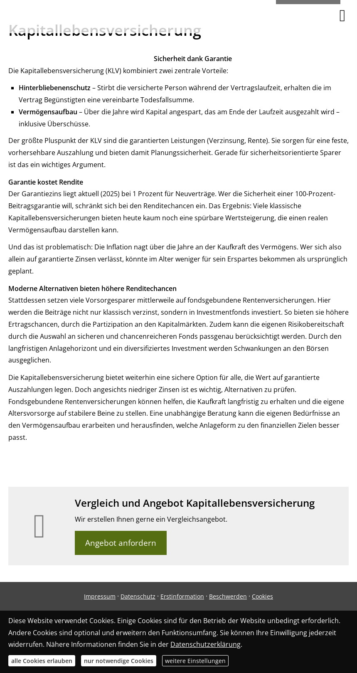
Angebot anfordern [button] (120, 542)
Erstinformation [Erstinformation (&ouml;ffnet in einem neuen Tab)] (182, 596)
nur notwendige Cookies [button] (118, 661)
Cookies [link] (262, 596)
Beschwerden (228, 596)
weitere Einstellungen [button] (195, 661)
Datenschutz (138, 596)
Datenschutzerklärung (205, 644)
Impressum (100, 596)
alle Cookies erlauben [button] (41, 661)
